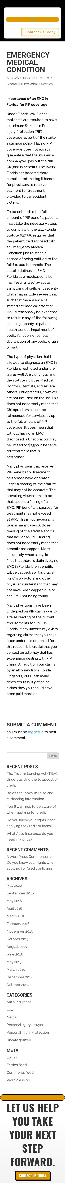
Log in (12, 1057)
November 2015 (20, 931)
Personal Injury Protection (22, 84)
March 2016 (16, 916)
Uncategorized (19, 1040)
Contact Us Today (40, 32)
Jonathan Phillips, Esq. (23, 78)
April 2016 (14, 908)
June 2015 (15, 954)
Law (10, 1010)
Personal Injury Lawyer (25, 1025)
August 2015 (17, 947)
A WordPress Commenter (28, 857)
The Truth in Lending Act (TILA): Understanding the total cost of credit (32, 779)
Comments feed (20, 1072)
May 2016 (14, 901)
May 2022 (14, 886)
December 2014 (20, 977)
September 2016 (20, 893)
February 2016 (18, 924)
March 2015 (16, 969)
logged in (36, 732)
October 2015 (17, 939)
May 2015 (14, 962)
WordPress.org (19, 1080)
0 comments (46, 84)
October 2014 (18, 985)
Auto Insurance (19, 1002)
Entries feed (17, 1065)
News (11, 1017)
